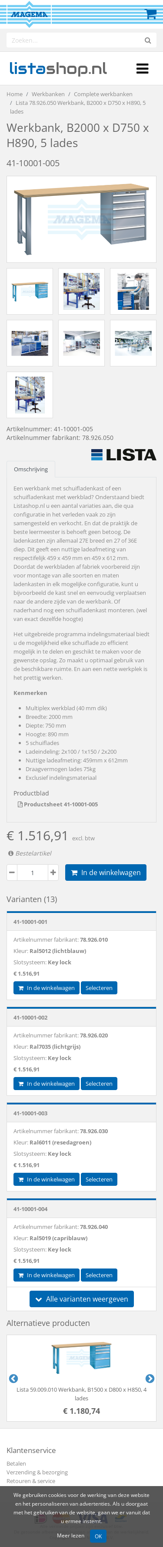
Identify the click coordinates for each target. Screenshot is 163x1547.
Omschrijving (31, 469)
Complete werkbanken (103, 94)
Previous (12, 1378)
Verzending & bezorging (37, 1472)
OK (98, 1536)
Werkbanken (48, 94)
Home (15, 94)
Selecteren (99, 988)
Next (149, 1378)
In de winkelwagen (106, 872)
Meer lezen (70, 1535)
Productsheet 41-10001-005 (58, 804)
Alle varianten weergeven (81, 1299)
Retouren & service (31, 1481)
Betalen (16, 1463)
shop (58, 68)
